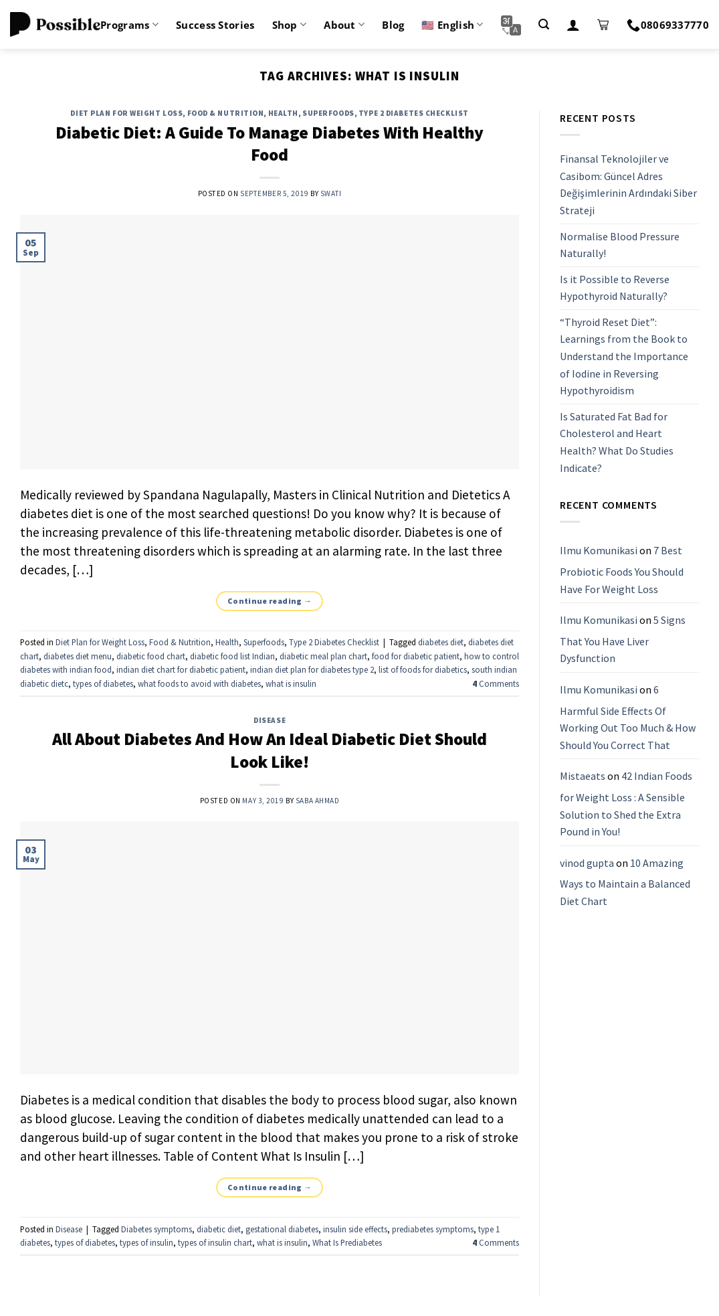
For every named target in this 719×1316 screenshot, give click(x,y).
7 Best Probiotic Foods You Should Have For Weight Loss (622, 570)
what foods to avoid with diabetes (199, 683)
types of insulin (146, 1242)
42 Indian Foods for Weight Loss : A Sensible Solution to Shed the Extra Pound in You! (626, 804)
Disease (269, 720)
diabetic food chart (150, 656)
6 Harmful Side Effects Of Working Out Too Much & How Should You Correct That (628, 717)
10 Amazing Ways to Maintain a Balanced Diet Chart (625, 882)
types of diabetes (103, 683)
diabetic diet (219, 1229)
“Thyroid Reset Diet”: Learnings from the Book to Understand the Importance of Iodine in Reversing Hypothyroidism (624, 356)
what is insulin (291, 683)
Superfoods (328, 113)
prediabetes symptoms (433, 1229)
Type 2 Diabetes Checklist (413, 113)
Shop (289, 24)
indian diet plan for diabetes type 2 (312, 669)
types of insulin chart (215, 1242)
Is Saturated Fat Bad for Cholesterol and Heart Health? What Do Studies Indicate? (617, 442)
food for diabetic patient (415, 656)
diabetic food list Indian (232, 656)
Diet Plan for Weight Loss (126, 113)
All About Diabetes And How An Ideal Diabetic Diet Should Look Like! (269, 750)
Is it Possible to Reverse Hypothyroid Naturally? (615, 287)
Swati (331, 193)
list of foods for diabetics (423, 669)
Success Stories (215, 24)
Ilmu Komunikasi (598, 551)
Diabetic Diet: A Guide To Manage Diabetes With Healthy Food (270, 143)
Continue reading (269, 600)
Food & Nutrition (225, 113)
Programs (129, 24)
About (344, 24)
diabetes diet (441, 642)
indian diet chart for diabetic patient (180, 669)
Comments (495, 683)
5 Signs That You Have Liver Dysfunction (623, 639)
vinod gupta (587, 863)
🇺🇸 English (452, 24)
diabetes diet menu (77, 656)
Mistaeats (582, 776)
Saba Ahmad (318, 800)
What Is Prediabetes (347, 1242)
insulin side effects (355, 1229)
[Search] (543, 24)
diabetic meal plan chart (323, 656)
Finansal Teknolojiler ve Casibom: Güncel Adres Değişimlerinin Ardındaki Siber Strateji (628, 184)
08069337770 (668, 25)
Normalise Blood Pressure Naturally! (620, 245)
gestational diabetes (281, 1229)
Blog (393, 24)
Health (283, 113)
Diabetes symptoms (156, 1229)
